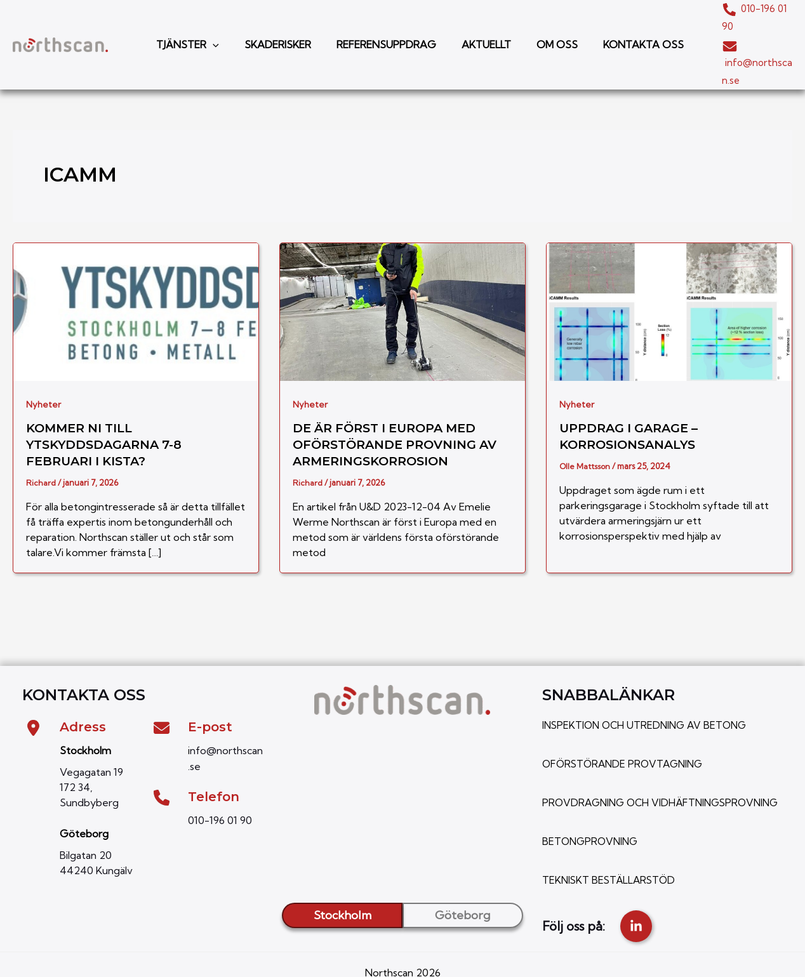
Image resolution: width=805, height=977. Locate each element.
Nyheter (44, 365)
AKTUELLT (468, 25)
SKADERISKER (270, 25)
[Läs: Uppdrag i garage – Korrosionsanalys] (669, 271)
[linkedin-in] (636, 900)
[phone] (162, 758)
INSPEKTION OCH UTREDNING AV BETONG (648, 686)
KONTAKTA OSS (615, 25)
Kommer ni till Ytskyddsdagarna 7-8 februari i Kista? (108, 406)
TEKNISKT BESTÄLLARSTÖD (610, 853)
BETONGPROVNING (592, 815)
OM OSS (534, 25)
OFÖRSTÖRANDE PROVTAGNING (626, 724)
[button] (210, 25)
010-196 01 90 (740, 8)
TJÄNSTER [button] (185, 25)
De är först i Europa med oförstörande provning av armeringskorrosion (400, 406)
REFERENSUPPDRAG (373, 25)
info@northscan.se (737, 42)
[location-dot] (33, 689)
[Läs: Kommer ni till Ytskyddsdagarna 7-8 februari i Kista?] (136, 271)
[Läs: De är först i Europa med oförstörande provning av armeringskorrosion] (402, 271)
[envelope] (162, 689)
